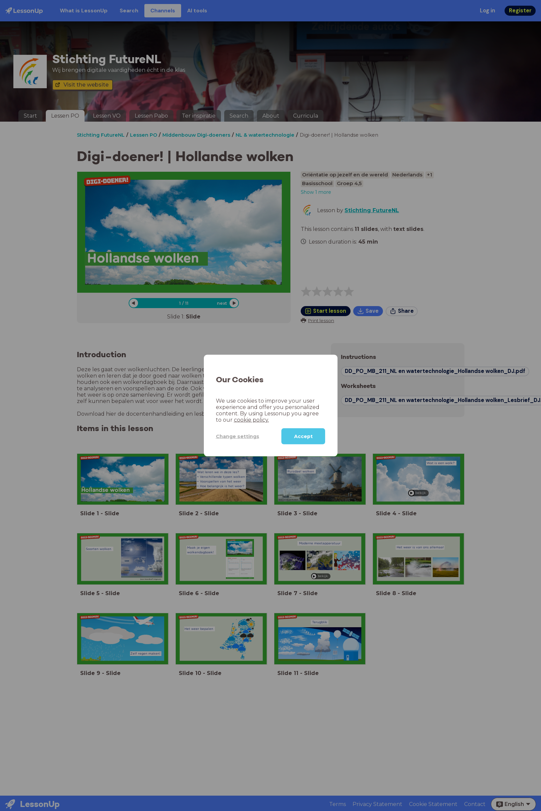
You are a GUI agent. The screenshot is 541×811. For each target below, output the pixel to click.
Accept (303, 436)
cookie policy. (232, 420)
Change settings (233, 436)
